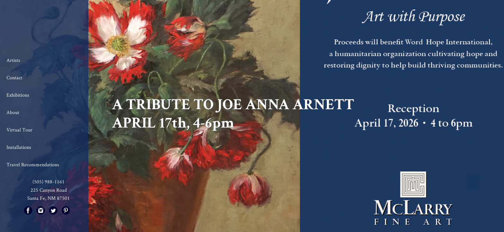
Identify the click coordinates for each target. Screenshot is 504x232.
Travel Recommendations (32, 164)
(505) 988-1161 (48, 181)
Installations (18, 147)
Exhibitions (17, 95)
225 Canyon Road (49, 190)
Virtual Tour (19, 129)
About (12, 112)
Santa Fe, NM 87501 (48, 198)
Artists (13, 60)
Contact (14, 77)
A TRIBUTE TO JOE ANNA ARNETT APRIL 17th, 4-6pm (233, 113)
